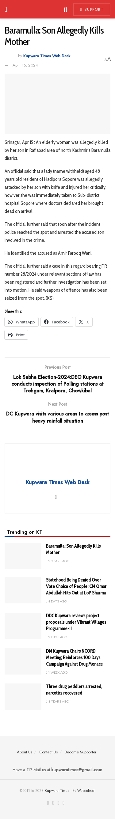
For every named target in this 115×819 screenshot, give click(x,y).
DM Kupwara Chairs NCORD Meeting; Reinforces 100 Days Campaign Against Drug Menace (74, 657)
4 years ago (57, 701)
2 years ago (57, 560)
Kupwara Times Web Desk (46, 56)
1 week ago (56, 672)
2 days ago (56, 637)
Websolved (85, 790)
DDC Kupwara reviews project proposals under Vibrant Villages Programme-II (76, 622)
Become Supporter (80, 752)
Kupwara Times (57, 790)
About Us (24, 752)
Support (92, 9)
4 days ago (56, 601)
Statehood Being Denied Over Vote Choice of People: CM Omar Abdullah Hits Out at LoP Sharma (76, 586)
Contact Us (48, 752)
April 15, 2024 (25, 65)
